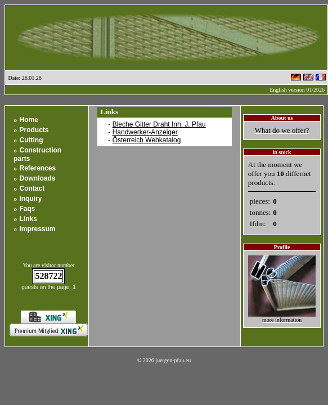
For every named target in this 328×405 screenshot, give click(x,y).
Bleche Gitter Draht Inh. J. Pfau (159, 124)
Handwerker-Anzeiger (145, 132)
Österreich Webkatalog (147, 140)
